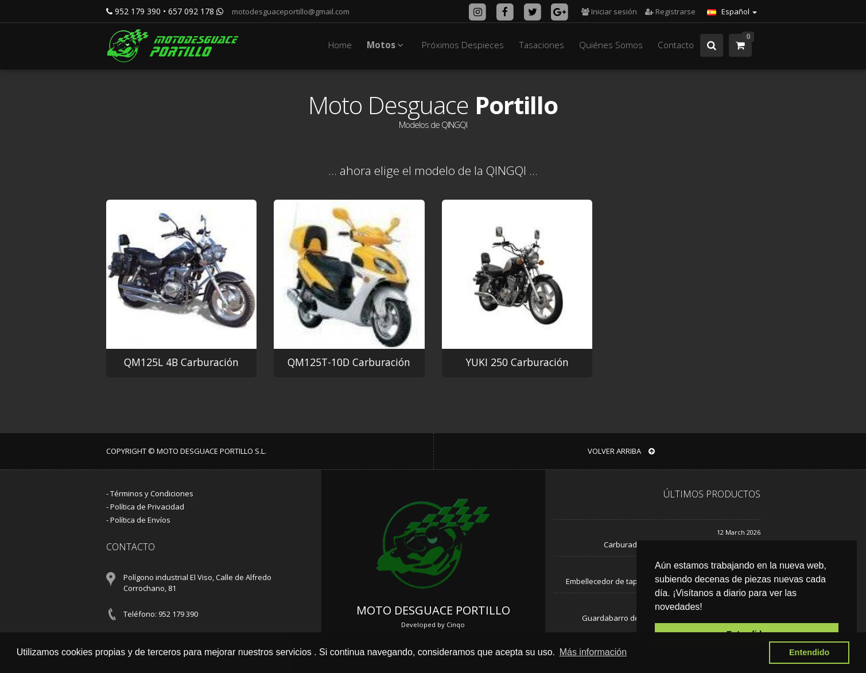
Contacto (676, 45)
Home (340, 45)
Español (732, 11)
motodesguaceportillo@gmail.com (289, 11)
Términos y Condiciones (151, 493)
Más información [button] (593, 652)
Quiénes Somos (611, 45)
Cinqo (455, 624)
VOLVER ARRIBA (621, 451)
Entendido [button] (809, 652)
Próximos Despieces (463, 45)
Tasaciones (541, 45)
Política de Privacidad (147, 506)
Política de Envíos (140, 520)
